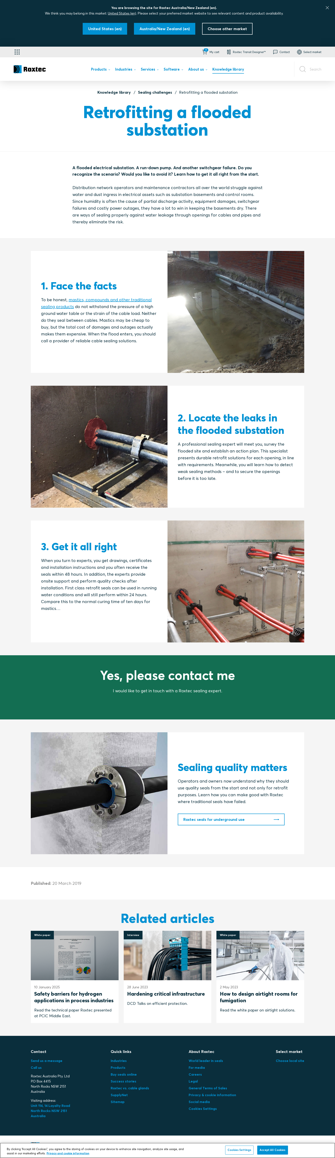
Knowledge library (114, 92)
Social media (199, 1102)
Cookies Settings (203, 1108)
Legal (193, 1081)
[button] (210, 52)
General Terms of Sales (208, 1088)
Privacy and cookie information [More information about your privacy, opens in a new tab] (68, 1153)
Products (118, 1067)
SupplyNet (119, 1095)
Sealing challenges (155, 92)
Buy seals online (124, 1074)
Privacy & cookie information (212, 1095)
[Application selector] (17, 52)
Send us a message (46, 1061)
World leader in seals (206, 1061)
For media (197, 1067)
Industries (119, 1061)
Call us (36, 1067)
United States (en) (122, 13)
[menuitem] (100, 70)
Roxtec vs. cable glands (130, 1088)
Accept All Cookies (272, 1150)
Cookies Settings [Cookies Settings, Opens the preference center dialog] (239, 1150)
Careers (195, 1074)
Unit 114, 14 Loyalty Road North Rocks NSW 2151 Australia (51, 1110)
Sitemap (118, 1102)
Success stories (123, 1081)
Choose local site (290, 1061)
